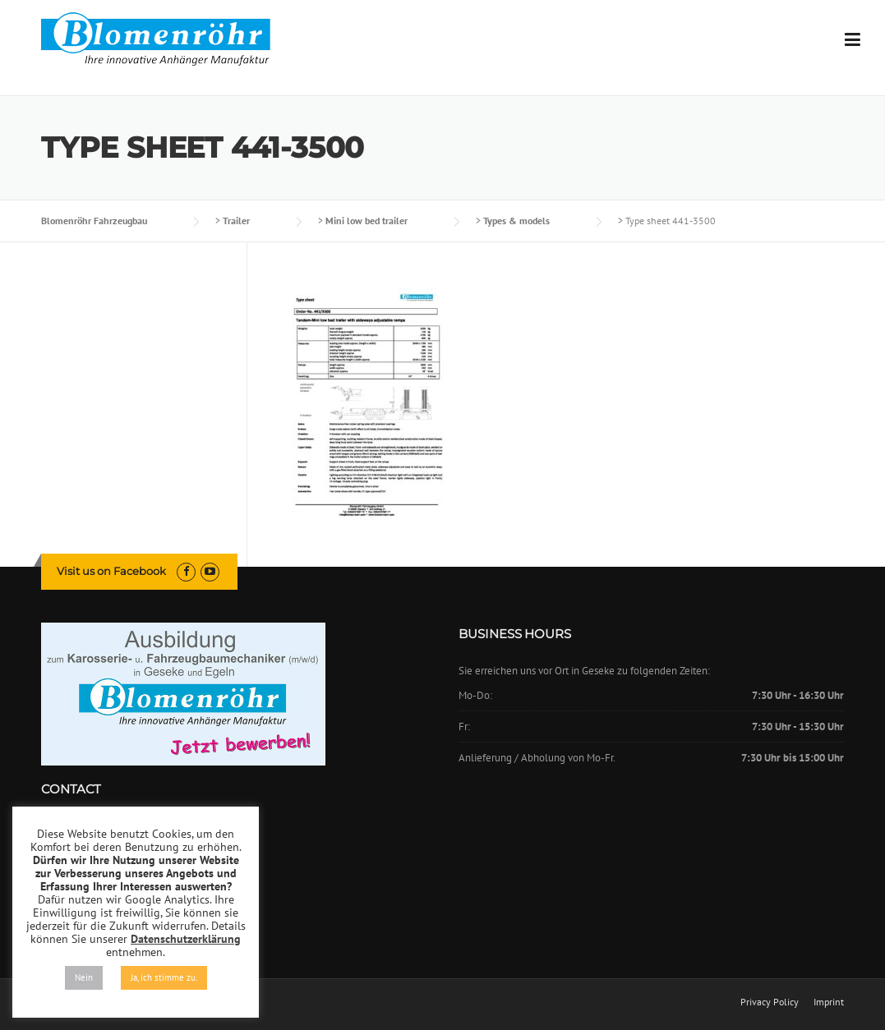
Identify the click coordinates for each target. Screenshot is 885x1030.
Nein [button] (84, 977)
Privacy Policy (769, 1002)
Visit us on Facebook (111, 570)
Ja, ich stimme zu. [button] (164, 977)
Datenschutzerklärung (186, 938)
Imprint (829, 1002)
